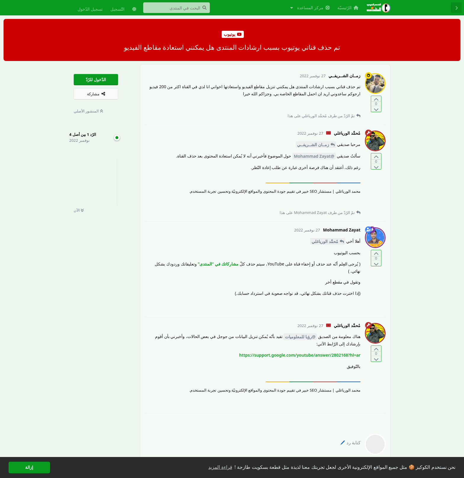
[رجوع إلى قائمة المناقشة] (456, 7)
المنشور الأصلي (88, 111)
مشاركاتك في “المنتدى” (218, 264)
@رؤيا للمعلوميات (300, 336)
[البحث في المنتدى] (176, 7)
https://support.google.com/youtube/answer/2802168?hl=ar (299, 355)
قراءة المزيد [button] (220, 467)
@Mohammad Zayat (314, 156)
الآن (79, 210)
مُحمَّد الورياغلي (325, 241)
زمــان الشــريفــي (313, 144)
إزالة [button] (29, 467)
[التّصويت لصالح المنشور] (376, 99)
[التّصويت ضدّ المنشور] (376, 109)
